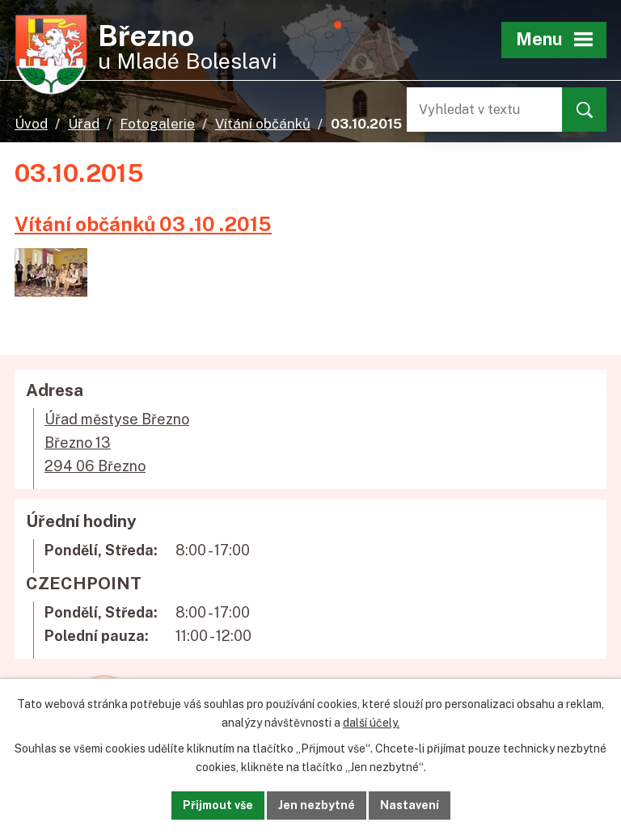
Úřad (83, 124)
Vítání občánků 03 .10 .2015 (143, 224)
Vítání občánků (262, 124)
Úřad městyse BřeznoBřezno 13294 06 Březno (116, 442)
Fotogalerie (157, 124)
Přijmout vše (218, 805)
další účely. (371, 722)
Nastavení (409, 805)
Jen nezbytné (316, 805)
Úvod (31, 124)
